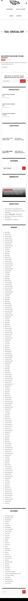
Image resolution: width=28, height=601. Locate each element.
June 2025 (7, 251)
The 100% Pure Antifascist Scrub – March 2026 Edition (19, 140)
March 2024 (8, 280)
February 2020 (8, 374)
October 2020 (8, 359)
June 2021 (7, 343)
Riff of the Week (9, 562)
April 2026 (7, 232)
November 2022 (8, 311)
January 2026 (8, 238)
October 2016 (8, 451)
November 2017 (8, 426)
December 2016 (8, 447)
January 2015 (8, 491)
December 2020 (8, 355)
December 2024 (8, 263)
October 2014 (8, 497)
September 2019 (9, 384)
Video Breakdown (9, 581)
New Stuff (6, 189)
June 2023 (7, 297)
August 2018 (8, 409)
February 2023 (8, 305)
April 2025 (7, 255)
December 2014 (8, 493)
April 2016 (7, 462)
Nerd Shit (7, 542)
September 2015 (9, 476)
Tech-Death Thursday (10, 571)
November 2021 (8, 334)
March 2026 (8, 234)
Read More (4, 67)
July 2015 (7, 480)
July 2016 (7, 457)
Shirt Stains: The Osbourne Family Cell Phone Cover (20, 153)
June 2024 (7, 274)
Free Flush (7, 533)
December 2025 (8, 240)
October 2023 (8, 290)
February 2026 (8, 236)
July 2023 (7, 295)
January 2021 (8, 353)
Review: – (13, 214)
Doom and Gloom (9, 529)
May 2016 (7, 461)
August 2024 (8, 270)
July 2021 (7, 341)
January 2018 (8, 422)
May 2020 (7, 368)
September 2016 (9, 453)
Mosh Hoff (9, 59)
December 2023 (8, 286)
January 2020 (8, 376)
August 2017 (8, 432)
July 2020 (7, 365)
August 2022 (8, 316)
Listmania (7, 537)
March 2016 (8, 464)
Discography (8, 527)
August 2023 (8, 293)
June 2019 (7, 389)
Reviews (3, 59)
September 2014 (9, 499)
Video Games (8, 583)
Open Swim (7, 550)
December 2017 (8, 424)
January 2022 (8, 330)
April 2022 (7, 324)
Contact (19, 16)
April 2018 (7, 416)
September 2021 (9, 338)
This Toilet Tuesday (9, 575)
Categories (9, 9)
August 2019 (8, 386)
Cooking (7, 523)
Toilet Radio (7, 577)
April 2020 (7, 370)
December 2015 (8, 470)
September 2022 (9, 315)
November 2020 (8, 357)
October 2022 (8, 313)
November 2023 (8, 288)
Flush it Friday (8, 531)
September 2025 (9, 245)
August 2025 (8, 247)
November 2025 (8, 242)
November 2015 (8, 472)
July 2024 (7, 272)
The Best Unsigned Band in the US (13, 573)
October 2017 (8, 428)
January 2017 (8, 445)
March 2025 (8, 257)
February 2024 (8, 282)
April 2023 (7, 301)
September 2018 (9, 407)
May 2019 (7, 391)
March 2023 (8, 303)
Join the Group (20, 9)
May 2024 (7, 276)
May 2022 (7, 322)
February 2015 (8, 489)
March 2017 (8, 441)
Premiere (7, 554)
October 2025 (8, 244)
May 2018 (7, 414)
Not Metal (7, 548)
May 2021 (7, 345)
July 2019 (7, 388)
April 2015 (7, 486)
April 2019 (7, 393)
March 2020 (8, 372)
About (11, 16)
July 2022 (7, 318)
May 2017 (7, 438)
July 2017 (7, 434)
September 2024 (9, 268)
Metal (6, 540)
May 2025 (7, 253)
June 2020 (7, 366)
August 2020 (8, 363)
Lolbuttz (7, 538)
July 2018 (7, 411)
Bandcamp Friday (9, 517)
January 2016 (8, 468)
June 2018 (7, 413)
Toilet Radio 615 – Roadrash (11, 219)
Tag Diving (7, 569)
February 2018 (8, 420)
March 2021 (8, 349)
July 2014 (7, 503)
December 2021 (8, 332)
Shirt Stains (7, 567)
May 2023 (7, 299)
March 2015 (8, 487)
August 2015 (8, 478)
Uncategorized (8, 579)
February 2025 (8, 259)
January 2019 (8, 399)
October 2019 (8, 382)
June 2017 (7, 436)
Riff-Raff (7, 565)
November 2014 (8, 495)
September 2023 (9, 292)
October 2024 (8, 267)
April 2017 (7, 439)
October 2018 (8, 405)
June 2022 (7, 320)
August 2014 (8, 501)
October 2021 (8, 336)
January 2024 (8, 284)
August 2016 (8, 455)
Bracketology (8, 519)
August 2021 (8, 340)
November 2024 (8, 265)
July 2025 (7, 249)
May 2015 (7, 484)
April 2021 (7, 347)
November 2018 (8, 403)
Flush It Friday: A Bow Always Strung (13, 209)
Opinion (7, 552)
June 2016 (7, 459)
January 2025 (8, 261)
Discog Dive (7, 525)
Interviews (7, 535)
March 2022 (8, 326)
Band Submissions (9, 515)
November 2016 (8, 449)
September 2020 (9, 361)
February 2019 (8, 397)
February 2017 (8, 443)
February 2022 (8, 328)
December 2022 (8, 309)
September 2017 (9, 430)
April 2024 (7, 278)
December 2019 (8, 378)
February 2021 (8, 351)
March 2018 (8, 418)
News (11, 189)
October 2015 (8, 474)
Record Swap (8, 556)
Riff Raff (7, 563)
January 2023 (8, 307)
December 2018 (8, 401)
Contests (7, 521)
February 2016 (8, 466)
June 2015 (7, 482)
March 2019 (8, 395)
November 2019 (8, 380)
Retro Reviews (8, 558)
